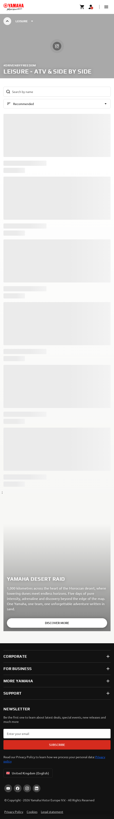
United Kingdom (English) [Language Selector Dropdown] (27, 773)
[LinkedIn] (36, 788)
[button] (106, 7)
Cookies (32, 812)
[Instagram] (27, 788)
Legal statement (52, 812)
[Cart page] (82, 6)
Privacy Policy (13, 812)
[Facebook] (18, 788)
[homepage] (13, 7)
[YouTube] (8, 788)
